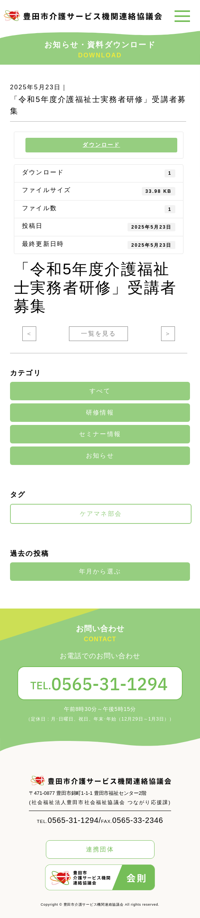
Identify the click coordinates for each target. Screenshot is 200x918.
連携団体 (100, 849)
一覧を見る (98, 333)
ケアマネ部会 (101, 514)
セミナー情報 (100, 434)
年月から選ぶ (100, 571)
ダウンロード (101, 145)
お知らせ (100, 456)
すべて (100, 391)
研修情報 (100, 413)
